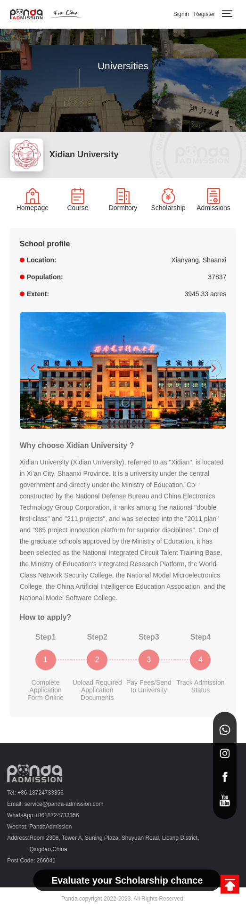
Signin (181, 14)
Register (204, 14)
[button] (33, 368)
